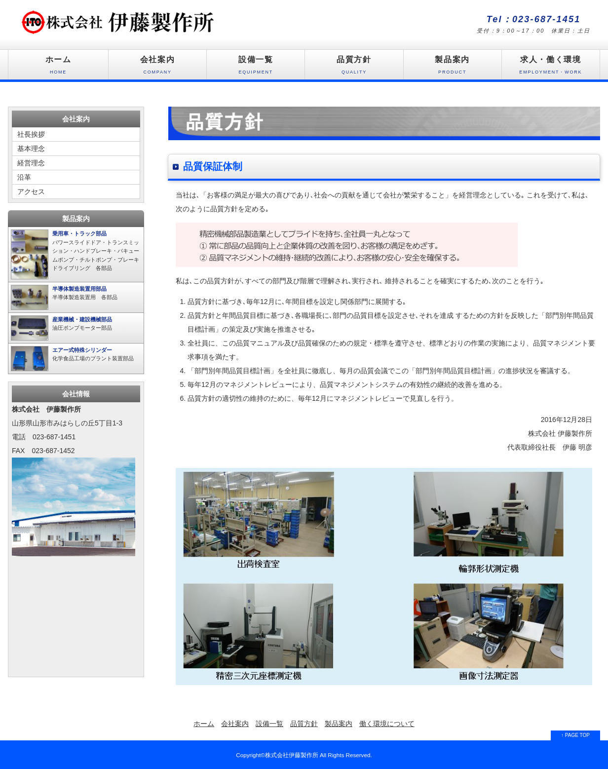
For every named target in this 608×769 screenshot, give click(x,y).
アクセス (31, 191)
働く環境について (387, 724)
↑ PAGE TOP (575, 735)
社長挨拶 (31, 134)
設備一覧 (255, 67)
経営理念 (31, 163)
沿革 (24, 177)
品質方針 (354, 67)
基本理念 (31, 149)
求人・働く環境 (551, 67)
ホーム (58, 67)
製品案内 (452, 67)
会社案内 (157, 67)
